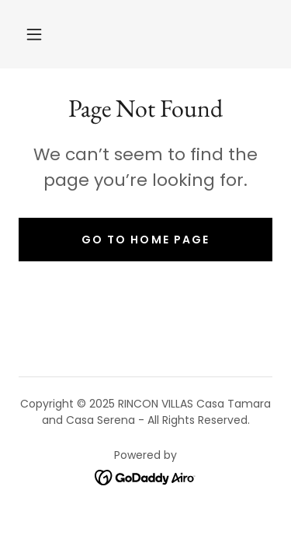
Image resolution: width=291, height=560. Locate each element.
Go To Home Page (145, 239)
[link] (145, 476)
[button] (34, 34)
